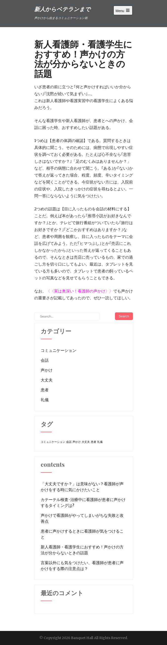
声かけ (47, 370)
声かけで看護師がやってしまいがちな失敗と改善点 (82, 518)
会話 (45, 360)
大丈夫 (47, 379)
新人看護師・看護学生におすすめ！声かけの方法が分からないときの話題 (82, 549)
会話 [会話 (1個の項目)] (69, 442)
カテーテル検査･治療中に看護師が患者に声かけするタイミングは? (83, 502)
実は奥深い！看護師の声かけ (79, 290)
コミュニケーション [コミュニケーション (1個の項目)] (53, 442)
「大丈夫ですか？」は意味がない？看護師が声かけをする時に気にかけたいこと (82, 486)
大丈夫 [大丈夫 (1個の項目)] (86, 442)
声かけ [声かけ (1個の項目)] (77, 442)
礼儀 (45, 399)
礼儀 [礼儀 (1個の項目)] (100, 442)
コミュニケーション (58, 350)
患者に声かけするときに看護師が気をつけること (82, 534)
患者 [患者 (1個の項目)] (93, 442)
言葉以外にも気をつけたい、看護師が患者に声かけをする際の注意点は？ (82, 565)
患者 (45, 389)
